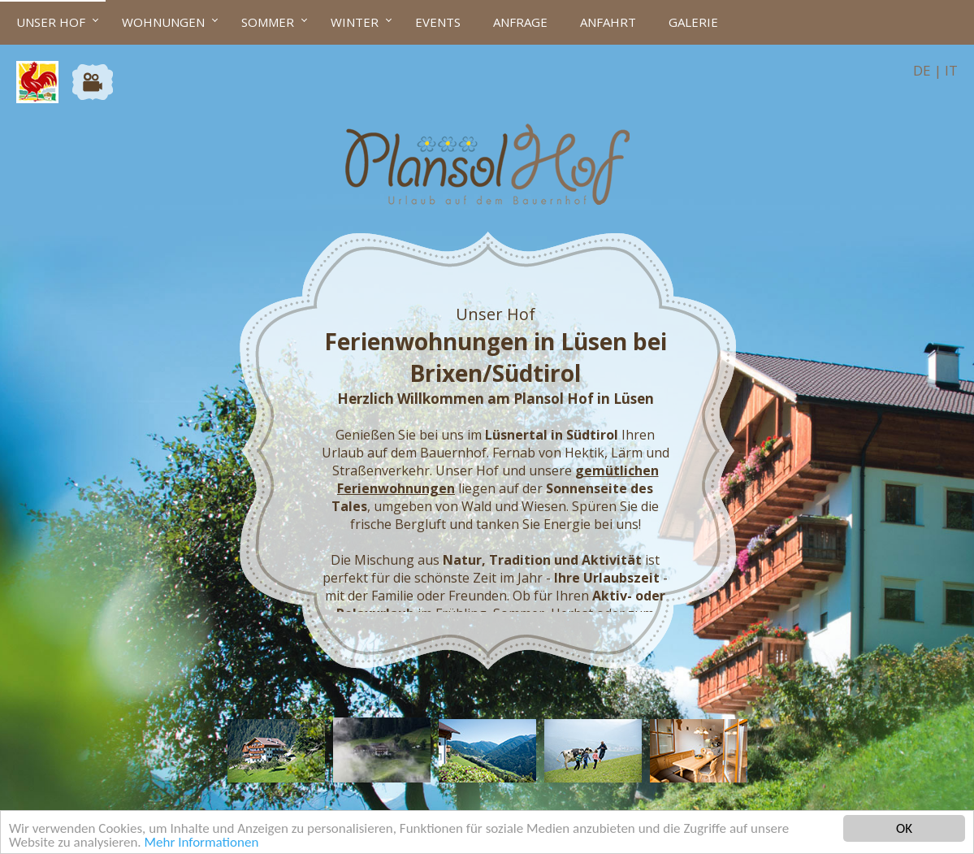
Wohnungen (163, 22)
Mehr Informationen (201, 843)
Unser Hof (50, 22)
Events (438, 22)
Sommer (267, 22)
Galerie (693, 22)
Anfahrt (608, 22)
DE (922, 70)
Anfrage (520, 22)
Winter (355, 22)
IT (951, 70)
